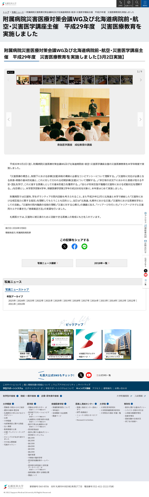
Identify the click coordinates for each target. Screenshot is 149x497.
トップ (6, 12)
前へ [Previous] (9, 80)
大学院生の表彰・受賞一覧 (111, 413)
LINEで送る (84, 248)
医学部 (30, 403)
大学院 (103, 403)
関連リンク (32, 475)
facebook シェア (74, 248)
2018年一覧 (100, 264)
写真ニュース (18, 12)
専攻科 (127, 403)
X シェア (65, 248)
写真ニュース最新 (46, 264)
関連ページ (57, 416)
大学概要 (7, 403)
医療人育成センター (85, 403)
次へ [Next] (140, 80)
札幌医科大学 (9, 3)
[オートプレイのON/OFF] (10, 72)
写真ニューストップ (17, 291)
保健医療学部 (57, 403)
